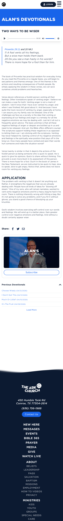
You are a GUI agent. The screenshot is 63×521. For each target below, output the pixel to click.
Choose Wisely (14, 291)
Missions (31, 484)
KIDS (31, 504)
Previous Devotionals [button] (13, 284)
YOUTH (31, 508)
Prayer (32, 442)
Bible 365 (31, 438)
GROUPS (31, 511)
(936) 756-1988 (31, 408)
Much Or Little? (15, 300)
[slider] (21, 38)
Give (31, 451)
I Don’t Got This (14, 295)
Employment (31, 488)
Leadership (31, 469)
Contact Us (31, 414)
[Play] (4, 38)
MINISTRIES (31, 500)
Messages (31, 429)
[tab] (31, 284)
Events (32, 433)
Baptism (31, 480)
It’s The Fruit (14, 304)
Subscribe (32, 272)
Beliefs (31, 466)
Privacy (31, 495)
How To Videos (31, 491)
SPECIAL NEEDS (31, 515)
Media (31, 447)
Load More (31, 310)
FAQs (31, 473)
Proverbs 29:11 (12, 49)
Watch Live (31, 456)
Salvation (31, 477)
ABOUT (31, 462)
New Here (31, 424)
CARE (31, 519)
